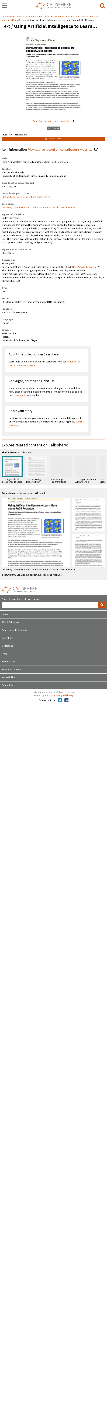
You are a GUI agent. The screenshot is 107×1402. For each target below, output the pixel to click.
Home (5, 614)
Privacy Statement (11, 669)
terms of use (19, 395)
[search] (102, 6)
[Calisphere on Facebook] (66, 700)
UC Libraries (68, 692)
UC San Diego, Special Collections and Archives (26, 16)
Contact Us (7, 685)
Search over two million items (20, 599)
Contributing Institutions (14, 630)
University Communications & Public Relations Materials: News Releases (38, 207)
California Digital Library (61, 695)
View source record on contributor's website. (60, 149)
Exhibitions (7, 646)
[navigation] (4, 6)
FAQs (4, 654)
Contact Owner (53, 138)
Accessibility (8, 677)
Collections (7, 638)
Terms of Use (9, 661)
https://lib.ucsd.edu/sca (83, 267)
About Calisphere (10, 622)
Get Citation (53, 128)
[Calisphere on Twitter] (60, 700)
